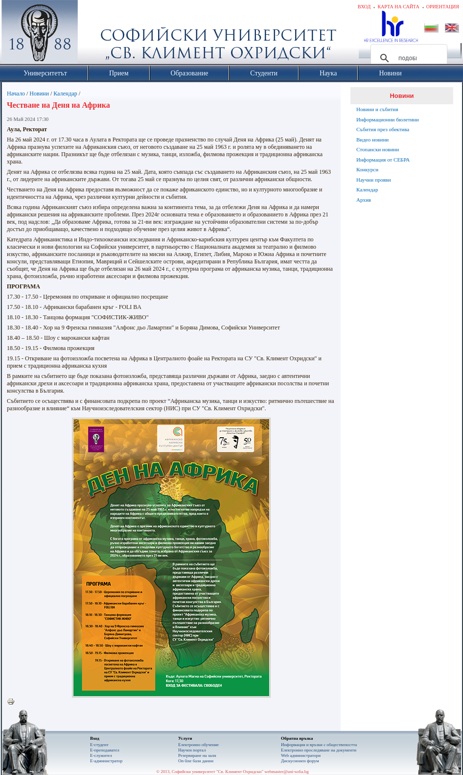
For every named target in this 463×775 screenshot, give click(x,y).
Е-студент (99, 744)
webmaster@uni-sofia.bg (286, 771)
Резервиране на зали (197, 755)
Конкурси (367, 169)
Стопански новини (377, 149)
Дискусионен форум (300, 760)
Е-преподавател (104, 750)
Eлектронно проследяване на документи (318, 750)
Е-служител (101, 755)
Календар (65, 93)
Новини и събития (377, 109)
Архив (363, 200)
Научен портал (192, 750)
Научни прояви (373, 180)
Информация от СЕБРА (383, 160)
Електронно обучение (198, 744)
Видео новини (372, 139)
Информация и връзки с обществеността (319, 744)
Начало (16, 93)
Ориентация (442, 6)
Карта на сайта (398, 6)
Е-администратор (106, 760)
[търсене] (407, 58)
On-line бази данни (195, 760)
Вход (364, 6)
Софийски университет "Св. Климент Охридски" (95, 34)
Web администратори (301, 755)
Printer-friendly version (13, 702)
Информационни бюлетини (387, 119)
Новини (39, 93)
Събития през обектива (382, 129)
